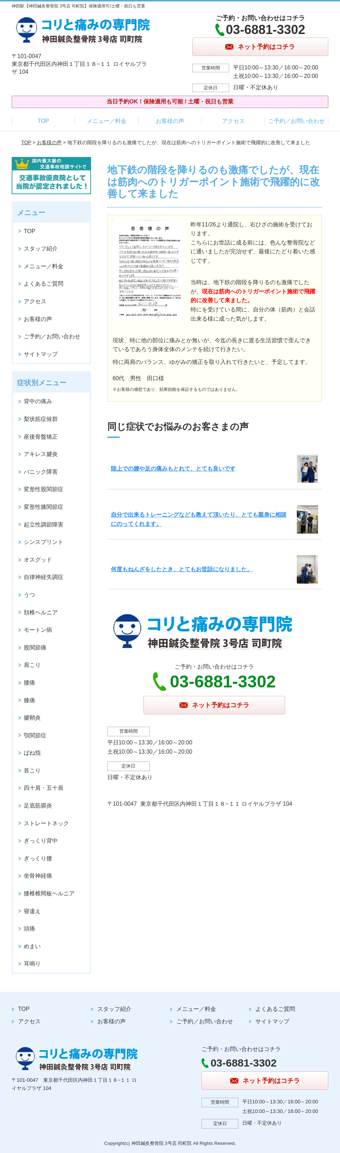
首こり (32, 770)
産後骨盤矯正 (41, 437)
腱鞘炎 (32, 718)
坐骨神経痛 (38, 876)
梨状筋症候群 (41, 419)
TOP (43, 121)
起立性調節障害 (43, 525)
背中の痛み (38, 401)
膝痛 (29, 700)
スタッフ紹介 (41, 249)
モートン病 (38, 630)
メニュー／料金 (106, 121)
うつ (29, 595)
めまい (32, 946)
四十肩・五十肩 (43, 788)
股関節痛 (35, 648)
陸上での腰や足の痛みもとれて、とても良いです (173, 469)
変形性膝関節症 (43, 507)
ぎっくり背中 (41, 841)
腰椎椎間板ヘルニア (49, 893)
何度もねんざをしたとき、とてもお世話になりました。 (182, 569)
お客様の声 (170, 121)
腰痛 (29, 683)
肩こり (32, 665)
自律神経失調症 (43, 577)
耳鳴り (32, 964)
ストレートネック (46, 823)
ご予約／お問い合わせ (296, 121)
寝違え (32, 911)
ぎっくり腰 (38, 858)
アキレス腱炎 (41, 454)
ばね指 (32, 753)
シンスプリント (43, 542)
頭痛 (29, 929)
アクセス (233, 121)
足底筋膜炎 (38, 806)
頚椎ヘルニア (41, 612)
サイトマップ (41, 354)
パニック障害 (41, 472)
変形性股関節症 (43, 489)
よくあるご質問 (43, 284)
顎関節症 (35, 735)
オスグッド (38, 560)
